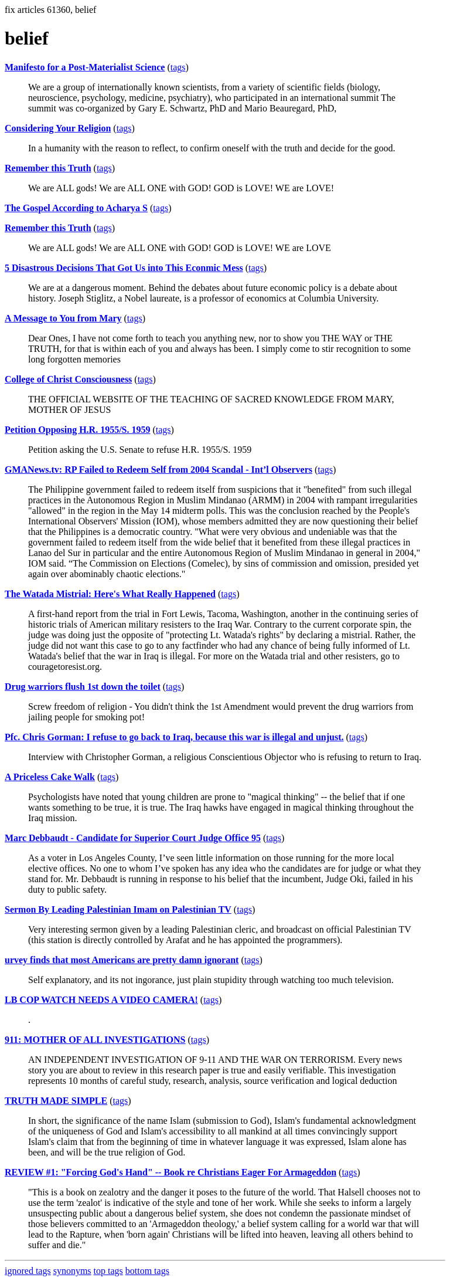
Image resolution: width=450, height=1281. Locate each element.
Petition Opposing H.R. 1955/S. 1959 (77, 430)
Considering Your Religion (58, 128)
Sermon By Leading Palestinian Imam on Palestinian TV (118, 909)
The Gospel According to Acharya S (76, 208)
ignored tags (28, 1271)
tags (178, 67)
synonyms (72, 1271)
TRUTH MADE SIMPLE (56, 1101)
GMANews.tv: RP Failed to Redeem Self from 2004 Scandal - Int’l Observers (158, 470)
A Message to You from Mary (63, 318)
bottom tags (147, 1271)
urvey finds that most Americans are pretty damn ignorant (121, 960)
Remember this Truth (48, 168)
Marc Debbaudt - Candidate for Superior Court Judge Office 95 (133, 838)
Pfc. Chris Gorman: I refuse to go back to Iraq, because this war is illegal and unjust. (174, 737)
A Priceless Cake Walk (50, 777)
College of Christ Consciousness (68, 379)
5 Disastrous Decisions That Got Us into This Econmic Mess (124, 268)
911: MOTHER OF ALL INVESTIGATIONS (95, 1040)
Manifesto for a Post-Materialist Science (85, 67)
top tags (108, 1271)
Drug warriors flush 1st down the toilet (83, 687)
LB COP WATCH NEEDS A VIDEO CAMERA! (101, 1000)
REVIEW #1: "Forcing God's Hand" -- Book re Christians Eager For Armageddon (170, 1172)
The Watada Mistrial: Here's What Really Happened (110, 594)
